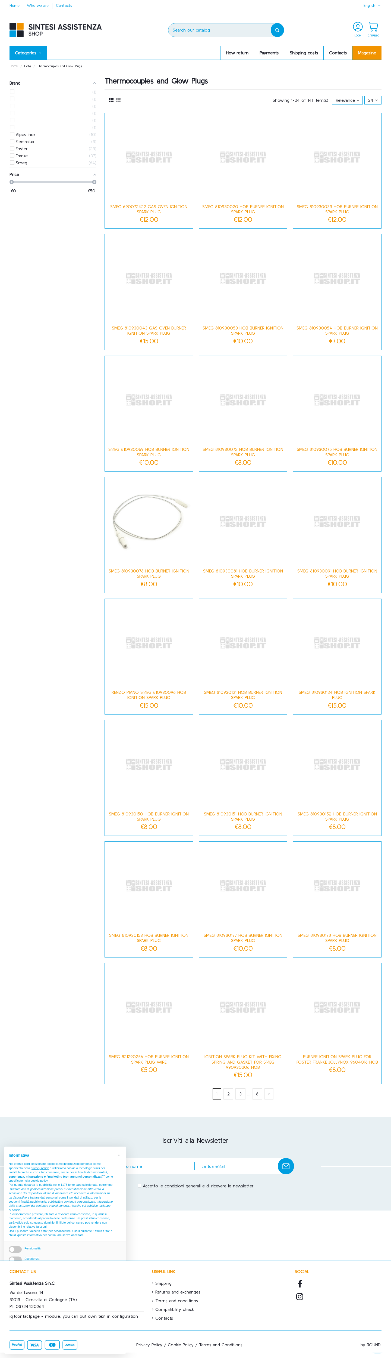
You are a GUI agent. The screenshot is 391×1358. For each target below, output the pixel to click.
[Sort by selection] (347, 100)
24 (373, 100)
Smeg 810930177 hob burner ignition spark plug (243, 938)
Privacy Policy (149, 1344)
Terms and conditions (176, 1300)
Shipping (163, 1283)
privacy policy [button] (40, 1168)
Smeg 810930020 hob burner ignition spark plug (243, 209)
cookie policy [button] (39, 1180)
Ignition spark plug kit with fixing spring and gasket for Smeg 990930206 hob (242, 1061)
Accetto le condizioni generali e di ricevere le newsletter (198, 1185)
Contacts (64, 5)
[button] (28, 53)
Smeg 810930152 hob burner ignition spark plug (337, 816)
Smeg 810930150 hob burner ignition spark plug (149, 816)
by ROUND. (371, 1344)
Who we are (38, 5)
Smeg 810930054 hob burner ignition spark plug (337, 330)
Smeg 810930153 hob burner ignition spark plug (148, 938)
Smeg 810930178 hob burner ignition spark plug (337, 938)
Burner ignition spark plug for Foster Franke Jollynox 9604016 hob (337, 1059)
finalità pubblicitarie (33, 1201)
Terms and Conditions (220, 1344)
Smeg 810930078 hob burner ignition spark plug (149, 573)
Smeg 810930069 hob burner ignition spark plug (148, 452)
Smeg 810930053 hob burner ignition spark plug (243, 330)
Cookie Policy (181, 1344)
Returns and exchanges (177, 1291)
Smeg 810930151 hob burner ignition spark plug (243, 816)
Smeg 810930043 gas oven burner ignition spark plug (149, 330)
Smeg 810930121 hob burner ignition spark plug (243, 695)
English (372, 5)
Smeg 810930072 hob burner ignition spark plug (243, 452)
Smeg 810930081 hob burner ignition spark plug (243, 573)
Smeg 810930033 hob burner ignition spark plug (337, 209)
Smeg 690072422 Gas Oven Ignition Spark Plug (148, 209)
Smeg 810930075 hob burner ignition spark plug (337, 452)
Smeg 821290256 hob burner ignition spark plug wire (149, 1059)
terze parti (74, 1184)
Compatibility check (174, 1309)
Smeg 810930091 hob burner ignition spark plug (337, 573)
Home (15, 5)
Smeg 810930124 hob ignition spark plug (337, 695)
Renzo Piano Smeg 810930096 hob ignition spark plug (149, 695)
